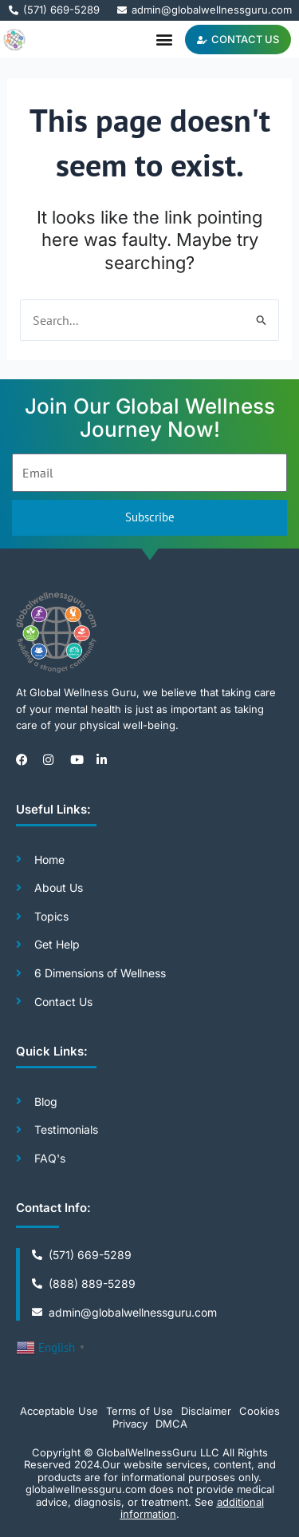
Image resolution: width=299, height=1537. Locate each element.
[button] (164, 39)
